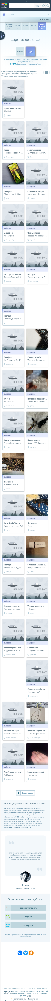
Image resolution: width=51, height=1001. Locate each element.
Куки (29, 995)
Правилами (7, 991)
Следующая (27, 793)
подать (13, 64)
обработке (8, 993)
